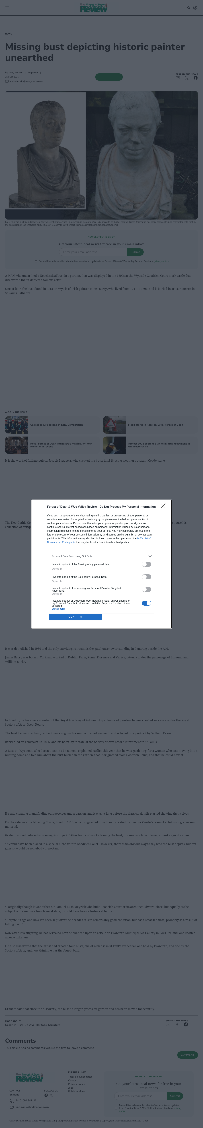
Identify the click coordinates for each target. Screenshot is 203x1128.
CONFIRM (75, 616)
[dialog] (101, 564)
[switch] (146, 564)
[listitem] (101, 556)
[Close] (164, 507)
